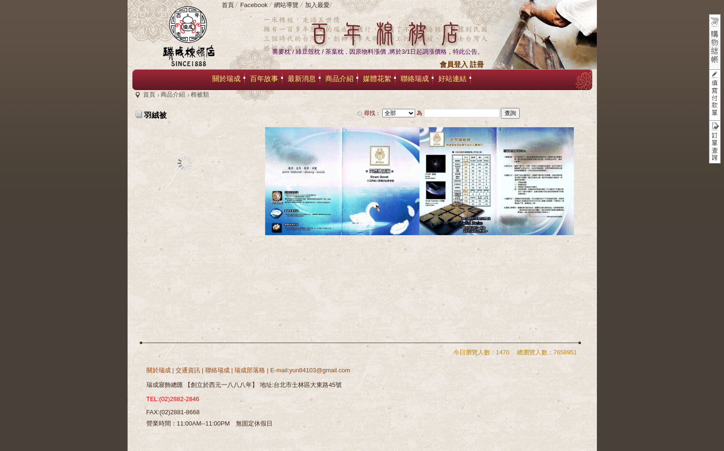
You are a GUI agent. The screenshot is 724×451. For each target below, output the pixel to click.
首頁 (149, 94)
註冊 (477, 64)
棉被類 (200, 94)
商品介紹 (173, 94)
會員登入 (454, 64)
